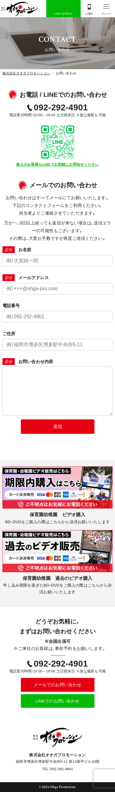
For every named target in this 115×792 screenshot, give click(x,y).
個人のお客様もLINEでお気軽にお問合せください (57, 164)
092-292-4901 (61, 107)
